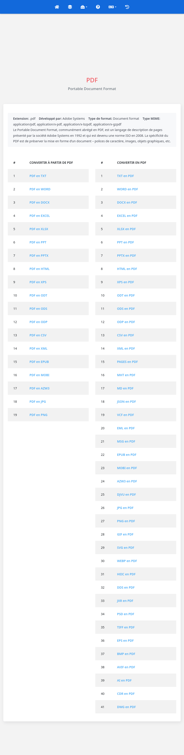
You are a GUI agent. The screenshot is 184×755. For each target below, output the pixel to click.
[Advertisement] (92, 45)
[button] (57, 7)
